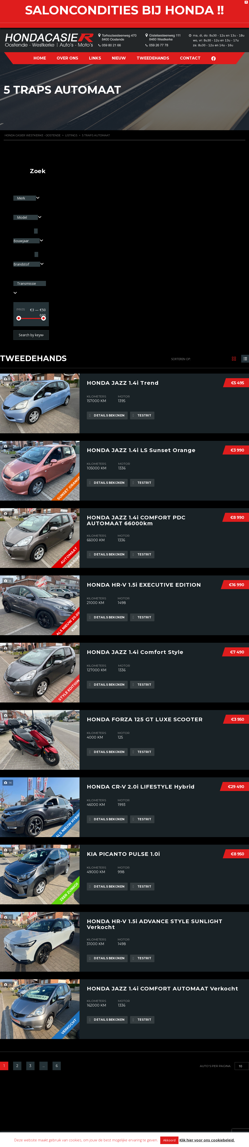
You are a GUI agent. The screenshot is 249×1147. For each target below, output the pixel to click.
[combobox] (26, 198)
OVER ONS (67, 58)
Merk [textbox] (21, 198)
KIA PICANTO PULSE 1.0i (123, 853)
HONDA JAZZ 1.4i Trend (123, 382)
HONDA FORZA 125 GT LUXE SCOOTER (145, 719)
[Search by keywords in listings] (31, 335)
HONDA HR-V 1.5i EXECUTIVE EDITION (144, 584)
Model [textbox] (22, 217)
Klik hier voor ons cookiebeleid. (207, 1139)
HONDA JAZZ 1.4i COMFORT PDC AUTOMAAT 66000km (136, 520)
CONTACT (190, 58)
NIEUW (119, 58)
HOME (40, 58)
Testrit (142, 415)
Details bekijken (107, 415)
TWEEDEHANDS (153, 58)
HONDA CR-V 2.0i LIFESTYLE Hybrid (141, 786)
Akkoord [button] (169, 1140)
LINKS (95, 58)
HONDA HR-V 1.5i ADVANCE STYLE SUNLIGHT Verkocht (154, 923)
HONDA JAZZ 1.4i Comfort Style (135, 651)
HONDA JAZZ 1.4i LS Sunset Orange (141, 450)
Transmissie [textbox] (26, 283)
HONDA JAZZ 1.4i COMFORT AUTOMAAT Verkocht (162, 988)
